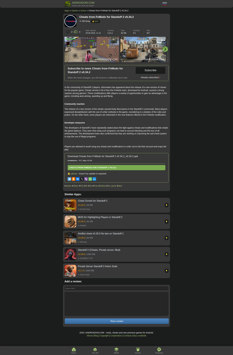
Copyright (104, 340)
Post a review (116, 325)
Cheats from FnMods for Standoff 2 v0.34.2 (92, 167)
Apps (66, 10)
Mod (120, 186)
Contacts (127, 340)
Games (75, 10)
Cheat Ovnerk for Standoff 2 (92, 201)
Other (75, 186)
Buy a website (139, 340)
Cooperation (116, 340)
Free (96, 186)
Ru (90, 186)
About (89, 340)
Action (83, 10)
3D (86, 186)
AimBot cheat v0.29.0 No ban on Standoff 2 (100, 233)
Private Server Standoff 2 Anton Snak (97, 266)
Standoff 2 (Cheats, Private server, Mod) (99, 250)
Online (103, 186)
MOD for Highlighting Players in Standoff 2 (100, 217)
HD (81, 186)
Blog (96, 340)
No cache (111, 186)
